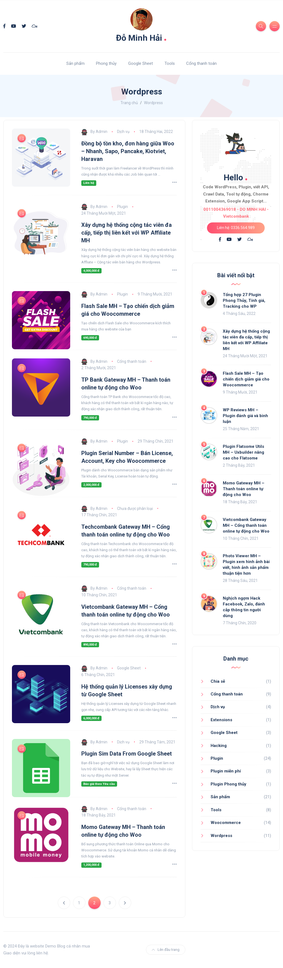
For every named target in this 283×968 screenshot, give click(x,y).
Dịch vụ (123, 131)
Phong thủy (106, 63)
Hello (236, 176)
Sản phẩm (75, 63)
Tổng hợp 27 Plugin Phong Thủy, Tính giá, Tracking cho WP (244, 300)
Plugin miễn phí (226, 771)
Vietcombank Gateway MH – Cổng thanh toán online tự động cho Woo (246, 525)
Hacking (219, 745)
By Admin (94, 131)
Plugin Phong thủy (228, 784)
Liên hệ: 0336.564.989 (236, 227)
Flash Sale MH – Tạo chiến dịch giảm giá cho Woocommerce (246, 379)
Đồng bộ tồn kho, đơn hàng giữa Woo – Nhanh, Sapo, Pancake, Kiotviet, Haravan (127, 151)
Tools (170, 63)
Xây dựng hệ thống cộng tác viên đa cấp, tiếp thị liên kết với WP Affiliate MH (126, 233)
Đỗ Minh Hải (141, 36)
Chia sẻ (218, 681)
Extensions (221, 719)
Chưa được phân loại (135, 508)
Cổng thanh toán (201, 63)
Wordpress (221, 835)
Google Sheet (140, 63)
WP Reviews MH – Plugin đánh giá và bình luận (245, 415)
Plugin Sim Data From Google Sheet (126, 753)
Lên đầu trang (166, 950)
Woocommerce (226, 822)
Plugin (122, 206)
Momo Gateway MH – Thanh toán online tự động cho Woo (243, 489)
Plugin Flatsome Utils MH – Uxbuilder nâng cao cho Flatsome (243, 452)
